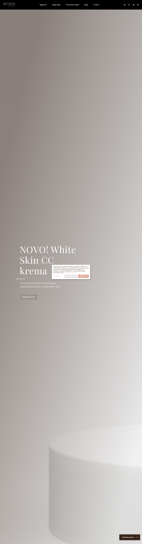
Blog (86, 5)
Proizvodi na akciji (72, 5)
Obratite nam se (130, 537)
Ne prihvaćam (70, 276)
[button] (123, 531)
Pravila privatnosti (70, 273)
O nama (96, 5)
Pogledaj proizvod (28, 297)
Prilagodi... (56, 276)
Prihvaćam (83, 276)
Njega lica (43, 5)
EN (124, 5)
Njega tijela (56, 5)
